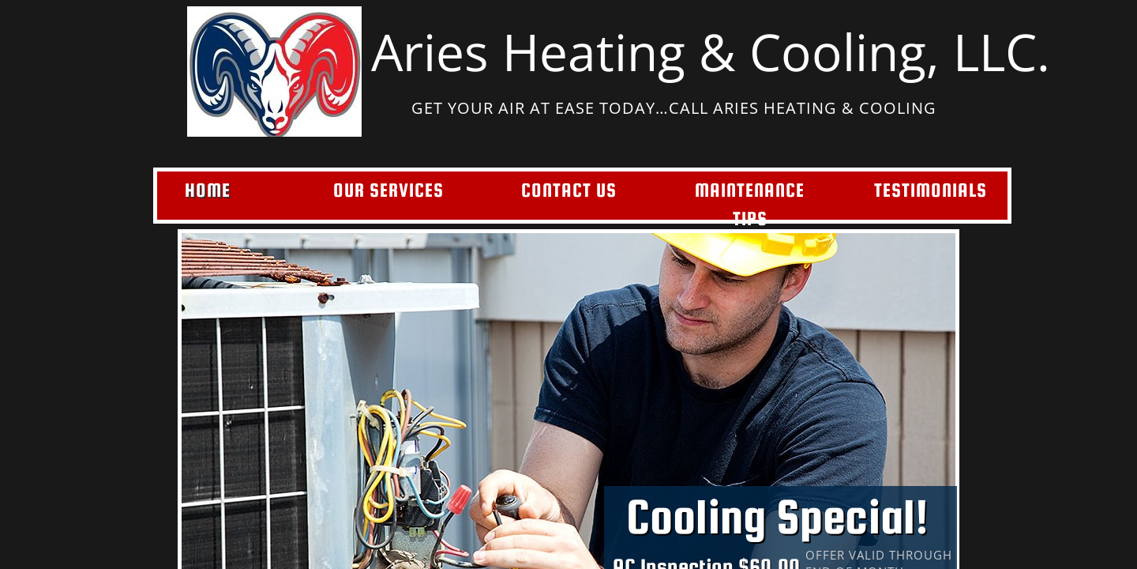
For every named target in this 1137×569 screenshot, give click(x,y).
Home (208, 190)
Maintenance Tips (750, 204)
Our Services (388, 190)
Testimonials (930, 190)
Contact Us (569, 190)
